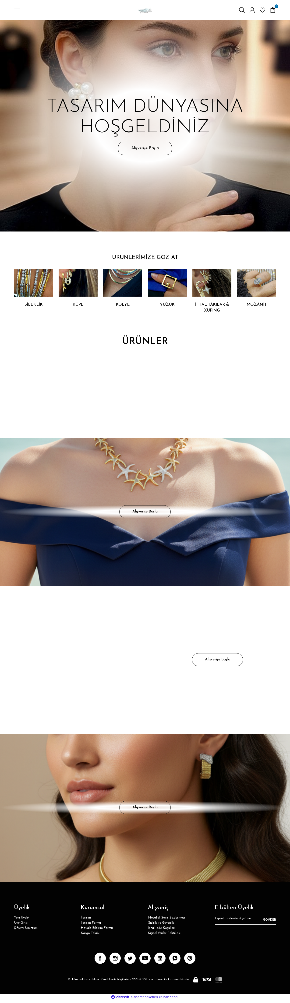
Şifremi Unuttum (26, 930)
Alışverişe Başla (145, 149)
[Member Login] (252, 10)
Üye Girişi (21, 925)
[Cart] (272, 10)
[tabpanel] (145, 127)
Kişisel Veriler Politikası (164, 935)
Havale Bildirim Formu (97, 930)
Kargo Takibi (90, 935)
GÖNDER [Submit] (269, 922)
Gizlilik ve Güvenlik (161, 925)
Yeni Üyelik (21, 920)
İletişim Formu (91, 925)
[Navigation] (17, 10)
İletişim (86, 920)
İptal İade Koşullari (161, 930)
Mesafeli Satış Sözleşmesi (166, 920)
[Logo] (145, 10)
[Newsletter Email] (245, 922)
